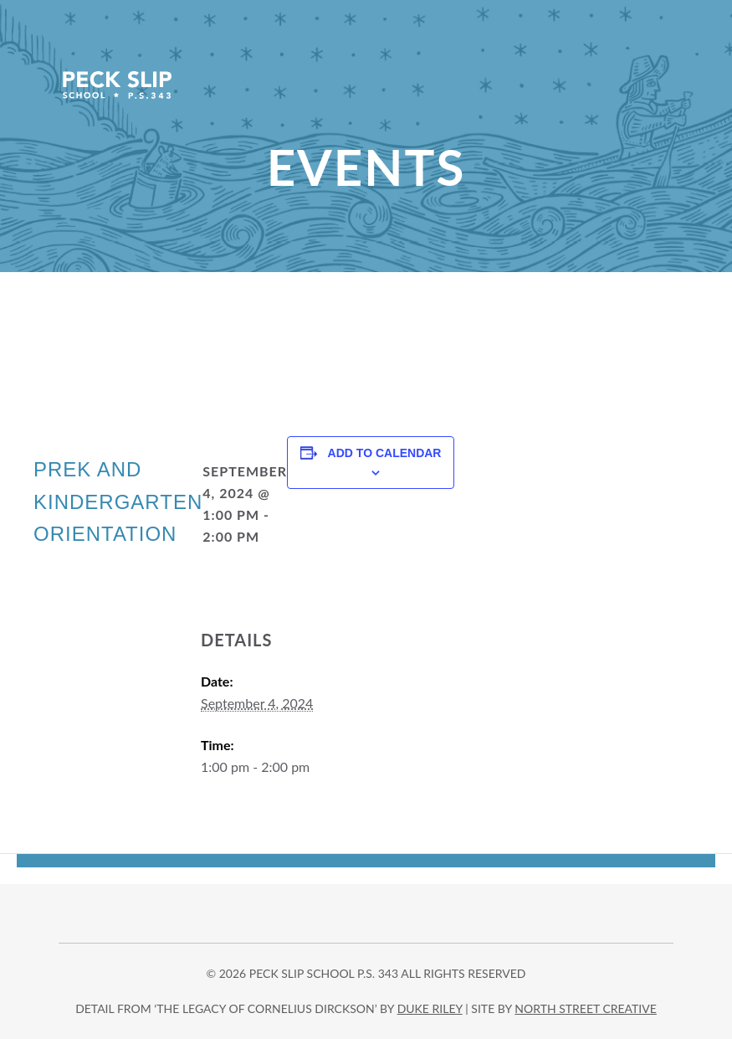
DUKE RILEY (430, 1008)
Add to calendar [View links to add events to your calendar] (385, 453)
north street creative (585, 1008)
